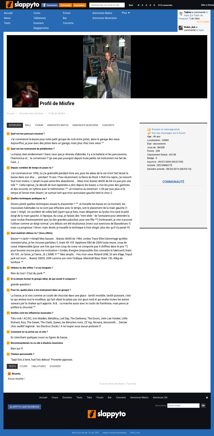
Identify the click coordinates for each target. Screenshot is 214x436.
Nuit (131, 5)
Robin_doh (189, 27)
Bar (65, 18)
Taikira (187, 12)
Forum (67, 13)
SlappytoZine (41, 28)
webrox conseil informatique (115, 433)
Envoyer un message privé (163, 129)
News (7, 18)
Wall (28, 125)
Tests (7, 23)
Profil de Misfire (56, 113)
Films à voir (135, 433)
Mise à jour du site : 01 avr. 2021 (85, 433)
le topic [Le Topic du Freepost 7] (193, 15)
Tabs (89, 397)
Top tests (131, 383)
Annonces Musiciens (104, 18)
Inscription (79, 5)
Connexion (52, 5)
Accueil (8, 13)
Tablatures (39, 18)
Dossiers (38, 23)
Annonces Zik (160, 397)
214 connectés (165, 5)
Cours (36, 13)
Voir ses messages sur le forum (166, 133)
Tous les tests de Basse (112, 383)
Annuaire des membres (31, 113)
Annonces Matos (102, 13)
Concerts (68, 23)
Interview (15, 125)
